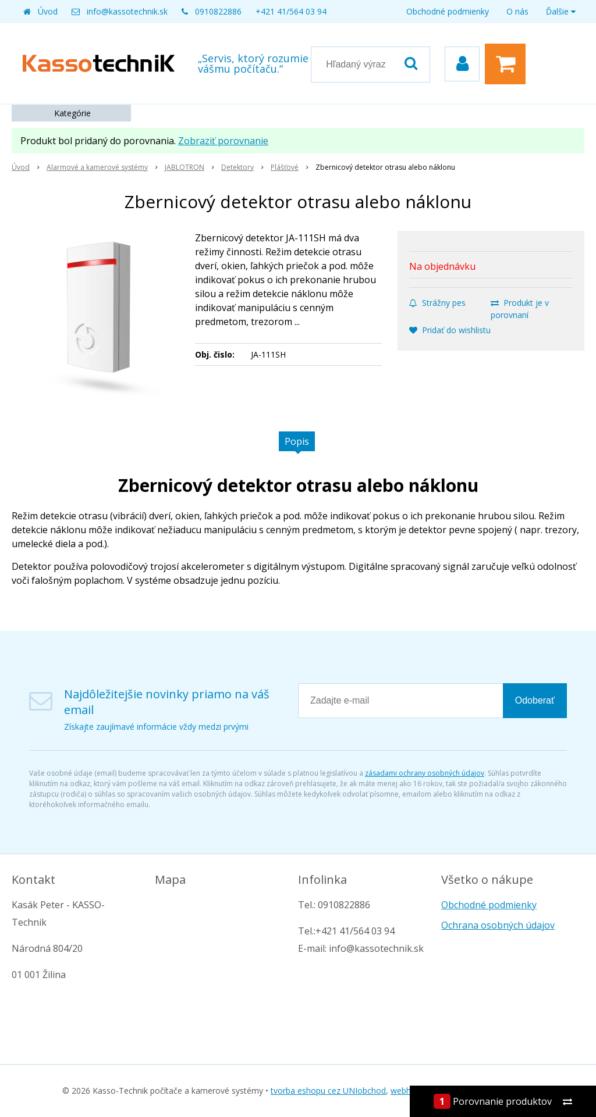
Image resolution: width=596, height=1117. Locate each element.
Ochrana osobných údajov (498, 925)
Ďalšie (561, 11)
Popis (297, 441)
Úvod (48, 11)
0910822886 (218, 11)
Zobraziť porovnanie (223, 140)
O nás (517, 11)
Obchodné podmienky (447, 11)
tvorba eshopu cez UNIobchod (328, 1090)
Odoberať (535, 700)
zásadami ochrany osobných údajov (424, 773)
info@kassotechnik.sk (127, 11)
